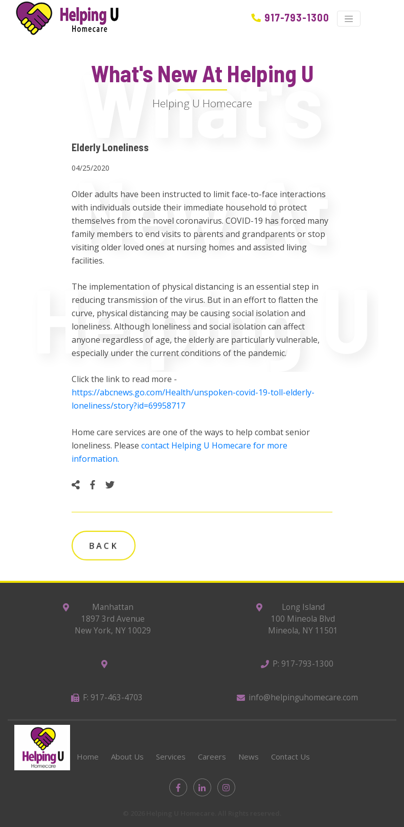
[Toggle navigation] (349, 19)
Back (103, 545)
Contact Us (290, 756)
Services (171, 756)
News (248, 756)
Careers (212, 756)
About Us (127, 756)
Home (88, 756)
